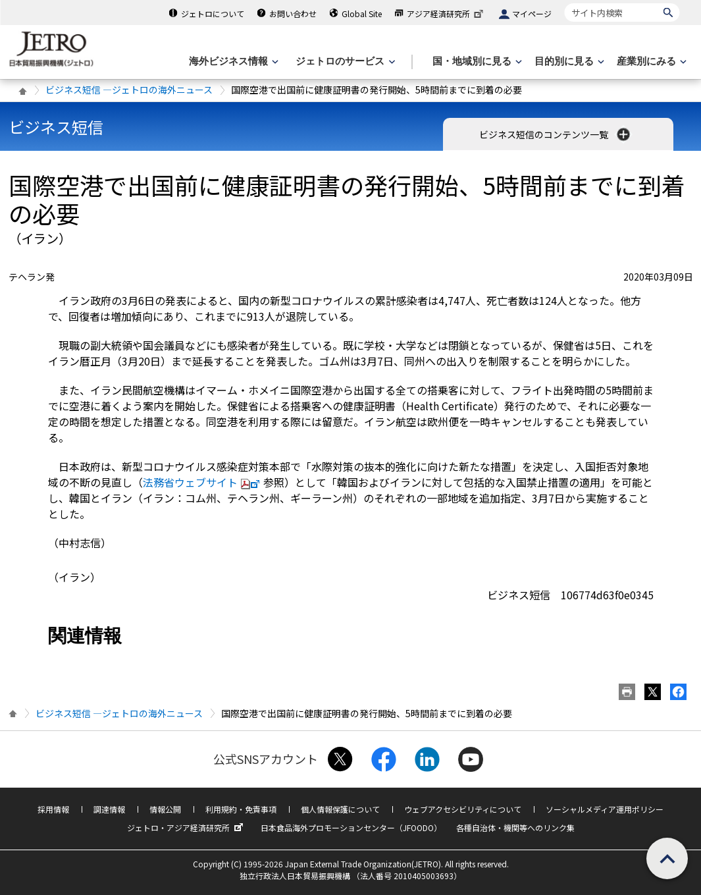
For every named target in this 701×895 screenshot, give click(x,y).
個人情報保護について (340, 809)
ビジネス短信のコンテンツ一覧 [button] (556, 134)
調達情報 (109, 809)
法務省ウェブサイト (203, 482)
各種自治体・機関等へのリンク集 (515, 827)
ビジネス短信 (56, 126)
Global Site (362, 13)
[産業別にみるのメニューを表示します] (650, 61)
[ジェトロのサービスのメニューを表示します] (344, 61)
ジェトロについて (212, 13)
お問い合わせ (293, 13)
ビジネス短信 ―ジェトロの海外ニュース (129, 89)
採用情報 (53, 809)
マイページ (532, 13)
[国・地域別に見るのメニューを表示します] (475, 61)
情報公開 (165, 809)
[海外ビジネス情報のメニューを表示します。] (232, 61)
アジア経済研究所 (446, 13)
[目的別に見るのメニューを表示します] (568, 61)
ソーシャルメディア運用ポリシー (604, 809)
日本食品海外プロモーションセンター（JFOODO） (351, 827)
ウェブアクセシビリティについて (462, 809)
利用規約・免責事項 (240, 809)
